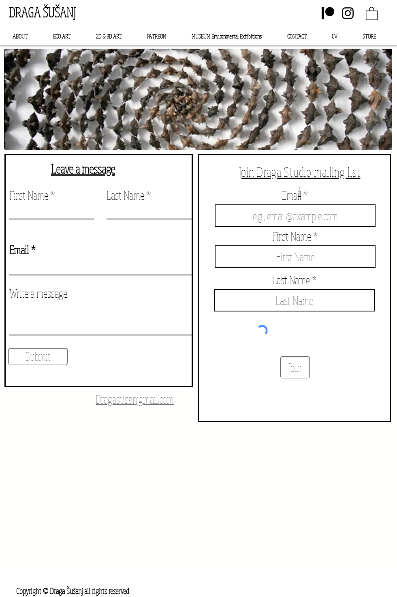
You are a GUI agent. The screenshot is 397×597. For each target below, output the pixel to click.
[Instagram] (348, 13)
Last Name (125, 195)
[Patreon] (328, 13)
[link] (372, 13)
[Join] (295, 367)
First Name (28, 195)
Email (19, 250)
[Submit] (38, 356)
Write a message (38, 293)
